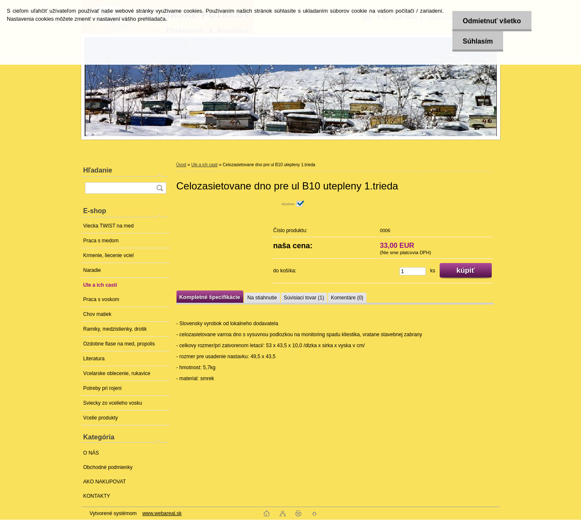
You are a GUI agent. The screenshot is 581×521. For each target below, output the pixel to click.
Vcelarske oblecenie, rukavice (117, 373)
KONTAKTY (96, 496)
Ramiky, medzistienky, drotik (115, 329)
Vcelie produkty (100, 418)
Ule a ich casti (100, 285)
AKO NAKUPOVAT (104, 482)
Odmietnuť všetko (491, 21)
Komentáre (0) (347, 298)
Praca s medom (101, 241)
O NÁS (91, 453)
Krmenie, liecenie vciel (108, 255)
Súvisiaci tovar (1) (304, 298)
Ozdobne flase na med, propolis (119, 344)
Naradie (92, 270)
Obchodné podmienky (108, 467)
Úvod (181, 164)
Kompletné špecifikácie (209, 297)
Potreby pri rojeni (102, 388)
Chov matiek (97, 314)
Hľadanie (97, 170)
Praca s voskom (101, 299)
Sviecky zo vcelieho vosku (112, 403)
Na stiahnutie (262, 298)
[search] (159, 188)
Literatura (94, 359)
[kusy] (412, 271)
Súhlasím (478, 41)
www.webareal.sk (162, 513)
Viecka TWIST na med (108, 226)
